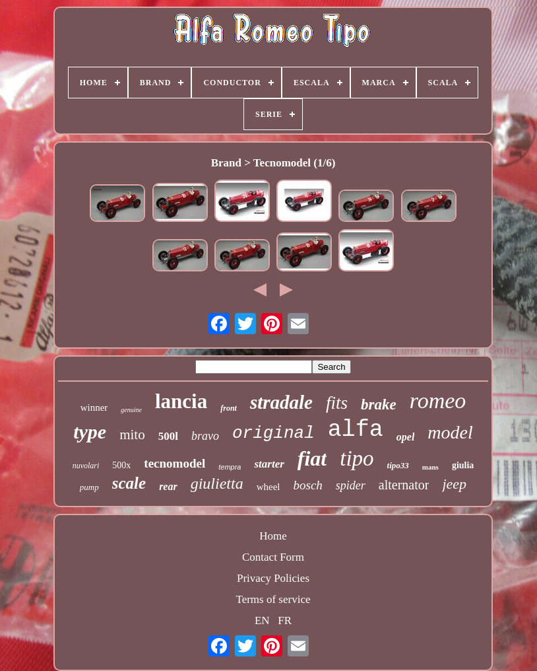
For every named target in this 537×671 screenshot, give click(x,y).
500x (121, 465)
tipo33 (398, 465)
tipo (356, 458)
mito (132, 434)
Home (273, 536)
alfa (355, 430)
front (228, 408)
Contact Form (273, 557)
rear (168, 486)
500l (168, 436)
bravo (205, 435)
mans (430, 467)
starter (269, 464)
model (449, 432)
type (89, 431)
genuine (131, 409)
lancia (181, 401)
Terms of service (273, 599)
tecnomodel (174, 463)
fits (337, 403)
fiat (312, 458)
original (273, 433)
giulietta (217, 483)
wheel (268, 486)
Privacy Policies (273, 578)
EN (262, 620)
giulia (463, 465)
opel (405, 436)
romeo (438, 400)
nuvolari (86, 465)
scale (129, 483)
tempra (229, 467)
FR (285, 620)
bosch (308, 485)
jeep (454, 484)
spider (350, 485)
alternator (404, 484)
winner (94, 407)
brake (378, 404)
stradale (281, 402)
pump (89, 487)
